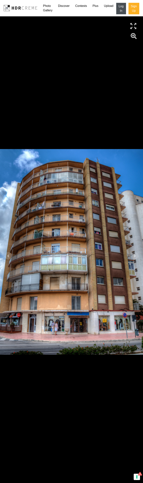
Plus (95, 5)
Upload (108, 5)
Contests (81, 5)
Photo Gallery (48, 8)
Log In (121, 8)
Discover (64, 5)
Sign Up (134, 8)
